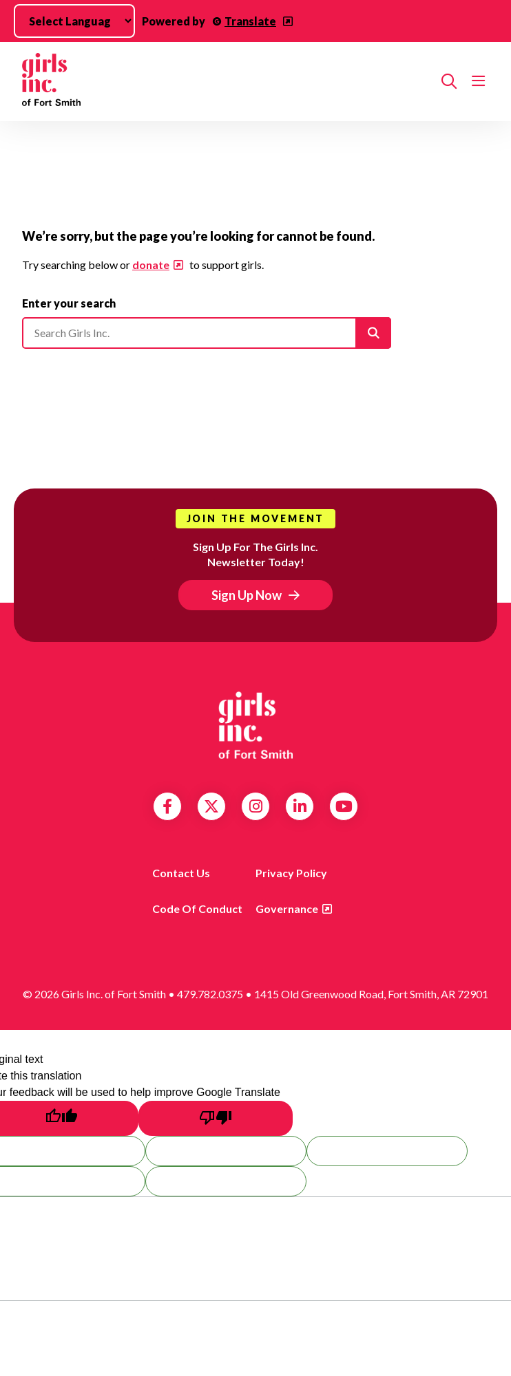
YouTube (344, 806)
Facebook (167, 806)
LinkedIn (300, 806)
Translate (250, 21)
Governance (286, 908)
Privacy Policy (291, 872)
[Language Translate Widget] (74, 21)
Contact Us (181, 872)
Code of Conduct (197, 908)
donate (150, 264)
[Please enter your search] (206, 333)
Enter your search (69, 303)
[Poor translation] (215, 1118)
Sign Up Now (246, 595)
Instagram (256, 806)
